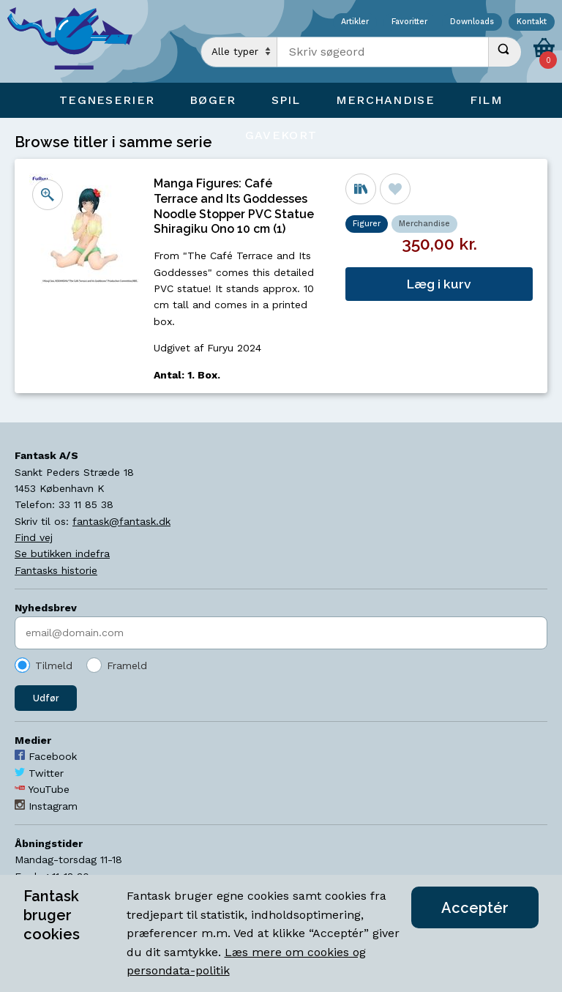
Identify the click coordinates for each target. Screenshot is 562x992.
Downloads (472, 22)
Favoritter (409, 22)
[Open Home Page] (76, 41)
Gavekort (281, 135)
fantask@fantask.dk (121, 521)
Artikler (355, 22)
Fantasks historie (56, 570)
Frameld (127, 665)
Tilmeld (53, 665)
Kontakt (532, 22)
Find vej (34, 537)
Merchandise (424, 223)
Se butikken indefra (62, 553)
